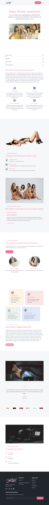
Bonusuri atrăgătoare (11, 215)
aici (13, 161)
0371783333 (10, 454)
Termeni (33, 484)
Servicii (33, 487)
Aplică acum (9, 251)
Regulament (34, 485)
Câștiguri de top (10, 223)
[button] (22, 275)
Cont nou (38, 2)
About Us (34, 480)
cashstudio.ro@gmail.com (13, 463)
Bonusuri (34, 482)
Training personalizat (11, 212)
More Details (9, 344)
